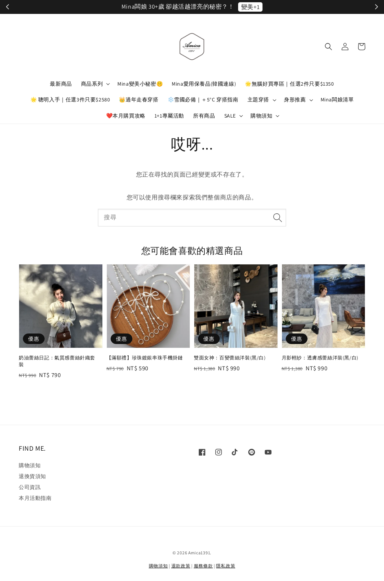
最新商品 (61, 83)
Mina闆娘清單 (337, 99)
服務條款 (203, 566)
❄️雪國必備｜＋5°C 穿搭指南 (203, 99)
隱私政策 (225, 566)
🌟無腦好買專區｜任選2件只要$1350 (289, 83)
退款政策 (180, 566)
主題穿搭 (258, 99)
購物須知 (261, 115)
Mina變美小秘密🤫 (140, 83)
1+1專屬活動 (169, 115)
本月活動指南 (35, 498)
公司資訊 (29, 487)
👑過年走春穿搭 (138, 99)
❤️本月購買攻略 (126, 115)
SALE (230, 115)
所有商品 (204, 115)
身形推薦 (295, 99)
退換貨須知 (32, 476)
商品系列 (92, 83)
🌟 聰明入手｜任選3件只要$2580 (70, 99)
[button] (328, 46)
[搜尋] (277, 217)
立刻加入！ (270, 7)
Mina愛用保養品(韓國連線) (204, 83)
